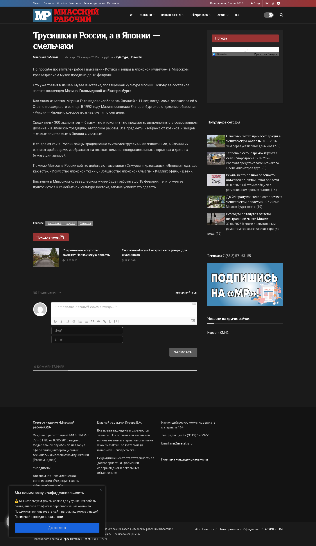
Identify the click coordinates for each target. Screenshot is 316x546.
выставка (54, 223)
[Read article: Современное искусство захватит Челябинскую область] (46, 257)
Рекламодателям (94, 3)
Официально (199, 15)
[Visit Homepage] (66, 15)
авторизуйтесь (186, 292)
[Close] (100, 489)
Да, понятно (57, 528)
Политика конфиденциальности (184, 459)
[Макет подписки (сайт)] (245, 284)
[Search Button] (281, 15)
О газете (49, 3)
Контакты (75, 3)
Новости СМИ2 (217, 332)
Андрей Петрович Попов (75, 539)
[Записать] (183, 352)
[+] (116, 321)
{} (110, 321)
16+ (237, 15)
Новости (146, 15)
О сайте (62, 3)
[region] (57, 511)
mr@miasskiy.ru (181, 443)
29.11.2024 (129, 260)
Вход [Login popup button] (255, 3)
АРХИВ (221, 15)
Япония (85, 223)
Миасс (37, 3)
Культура (122, 57)
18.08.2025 (70, 260)
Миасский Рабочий (45, 57)
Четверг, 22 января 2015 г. (82, 57)
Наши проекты (171, 15)
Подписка (113, 3)
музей (70, 223)
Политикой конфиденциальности (39, 517)
